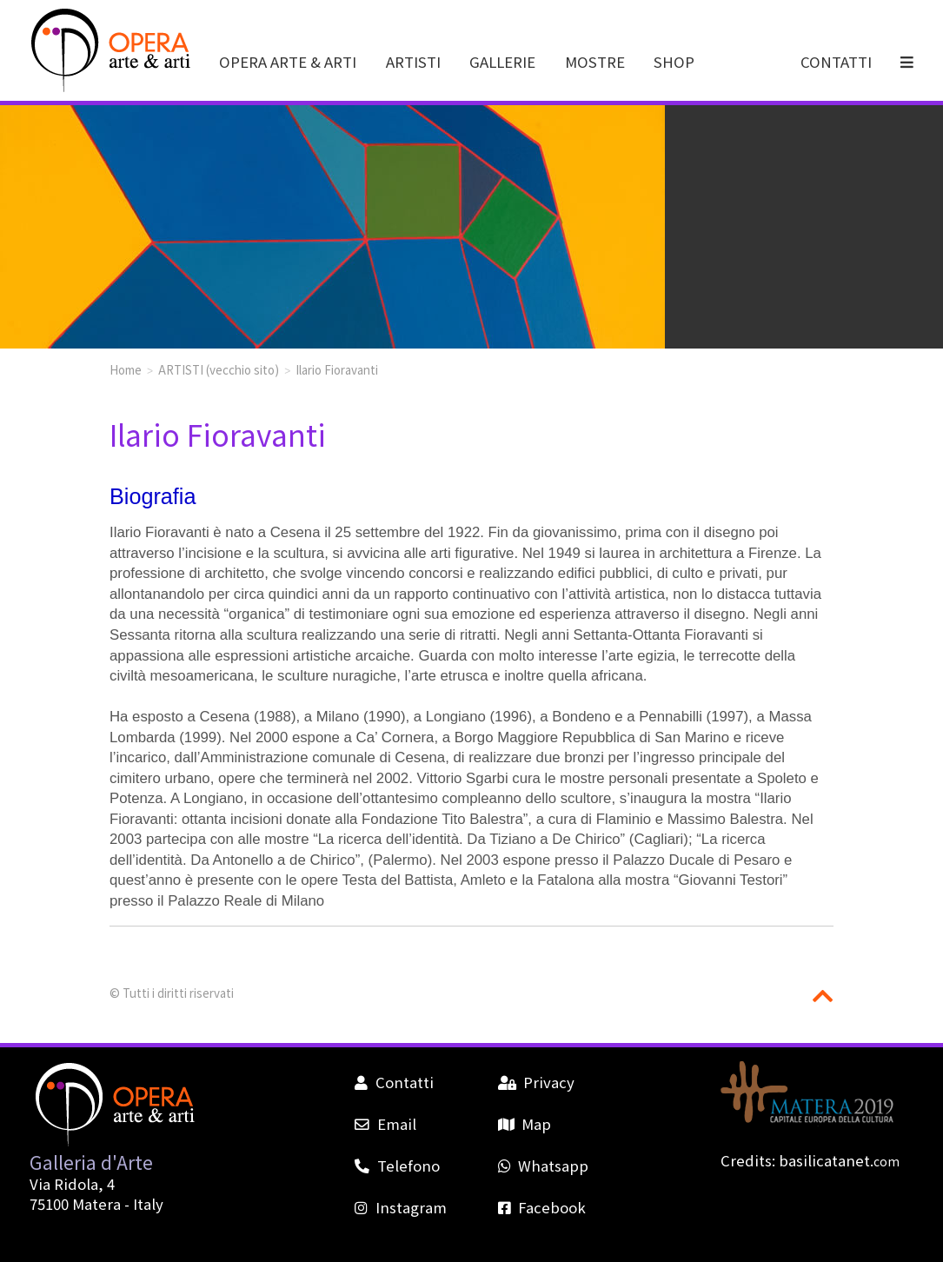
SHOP (674, 61)
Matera (96, 1203)
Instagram (400, 1207)
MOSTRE (595, 61)
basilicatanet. (839, 1160)
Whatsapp (543, 1165)
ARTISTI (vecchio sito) (218, 369)
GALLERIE (502, 61)
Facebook (542, 1207)
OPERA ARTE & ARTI (287, 61)
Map (524, 1123)
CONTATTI (836, 61)
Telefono (397, 1165)
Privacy (536, 1082)
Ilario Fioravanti (337, 369)
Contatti (394, 1082)
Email (385, 1123)
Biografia (153, 496)
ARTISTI (413, 61)
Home (126, 369)
